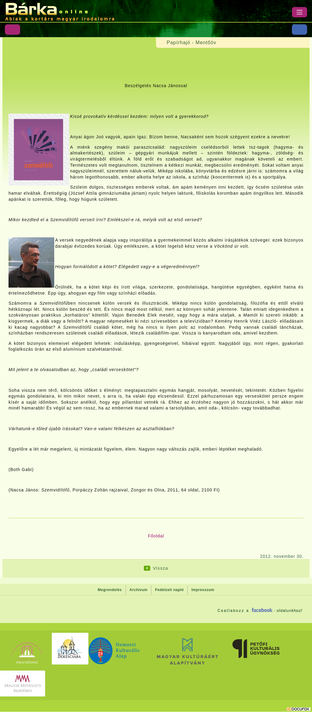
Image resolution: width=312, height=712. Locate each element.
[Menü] (299, 12)
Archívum (138, 590)
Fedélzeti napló (169, 590)
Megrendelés (110, 590)
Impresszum (202, 590)
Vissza (160, 568)
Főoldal (156, 535)
